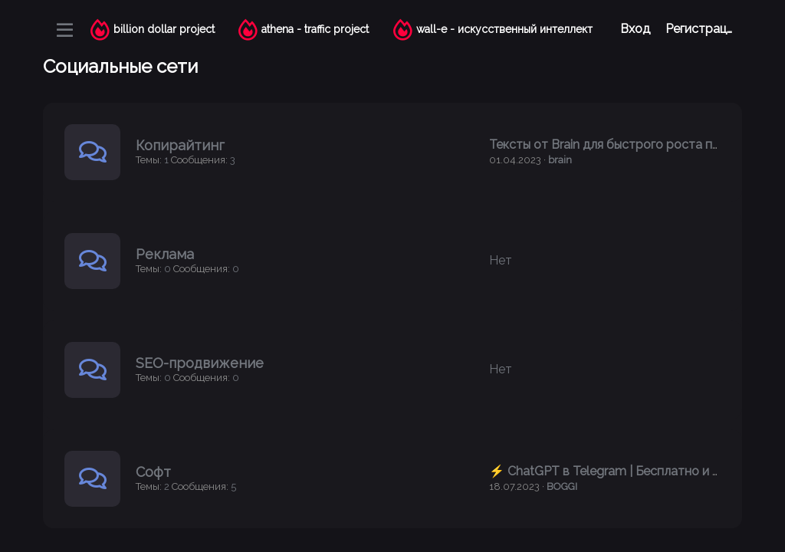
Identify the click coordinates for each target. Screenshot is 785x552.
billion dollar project (164, 29)
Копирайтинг (180, 145)
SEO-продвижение (200, 363)
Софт (153, 472)
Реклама (165, 254)
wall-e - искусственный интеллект (504, 29)
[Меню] (65, 30)
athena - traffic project (315, 29)
